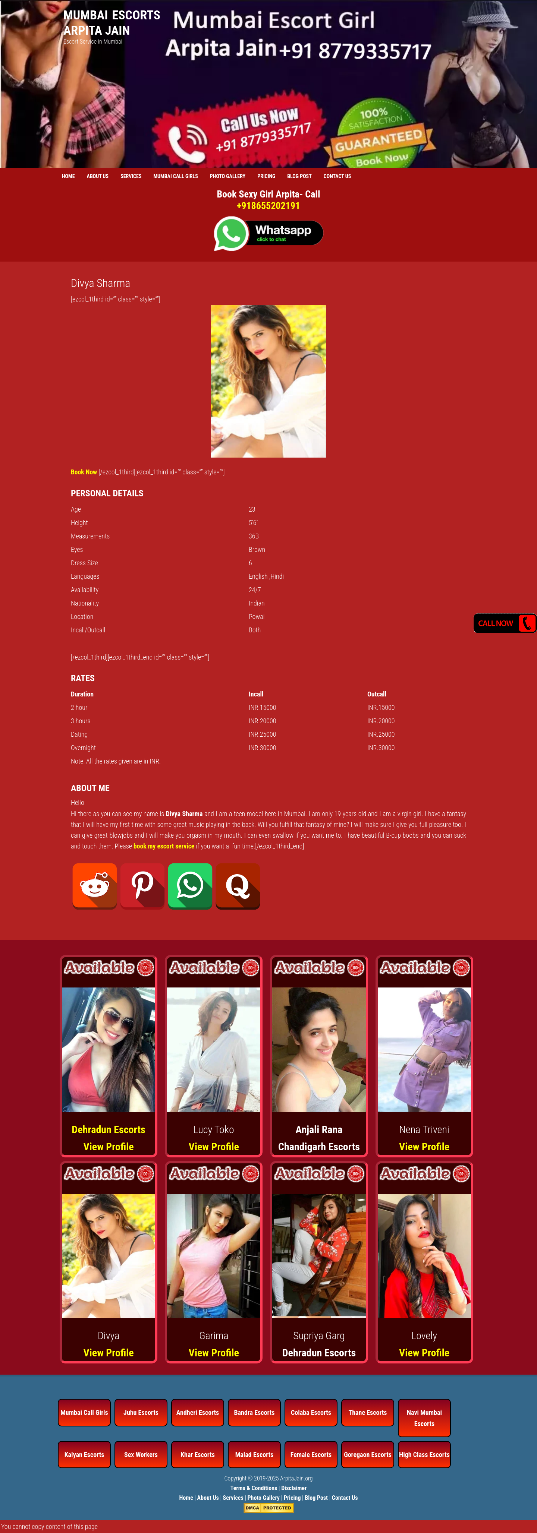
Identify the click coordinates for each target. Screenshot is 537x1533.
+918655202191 (268, 205)
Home (186, 1497)
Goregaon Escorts (368, 1454)
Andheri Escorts (197, 1412)
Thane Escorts (367, 1412)
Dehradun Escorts (108, 1129)
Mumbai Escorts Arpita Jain (111, 22)
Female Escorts (311, 1454)
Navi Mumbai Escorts (424, 1417)
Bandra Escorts (254, 1412)
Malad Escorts (254, 1454)
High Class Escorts (424, 1454)
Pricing (292, 1497)
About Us (208, 1497)
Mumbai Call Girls (84, 1412)
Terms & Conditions (253, 1487)
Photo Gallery (264, 1497)
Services (233, 1497)
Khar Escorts (197, 1454)
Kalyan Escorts (84, 1454)
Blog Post (316, 1497)
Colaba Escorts (311, 1412)
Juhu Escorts (140, 1412)
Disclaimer (294, 1487)
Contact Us (345, 1497)
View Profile (109, 1146)
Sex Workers (141, 1454)
